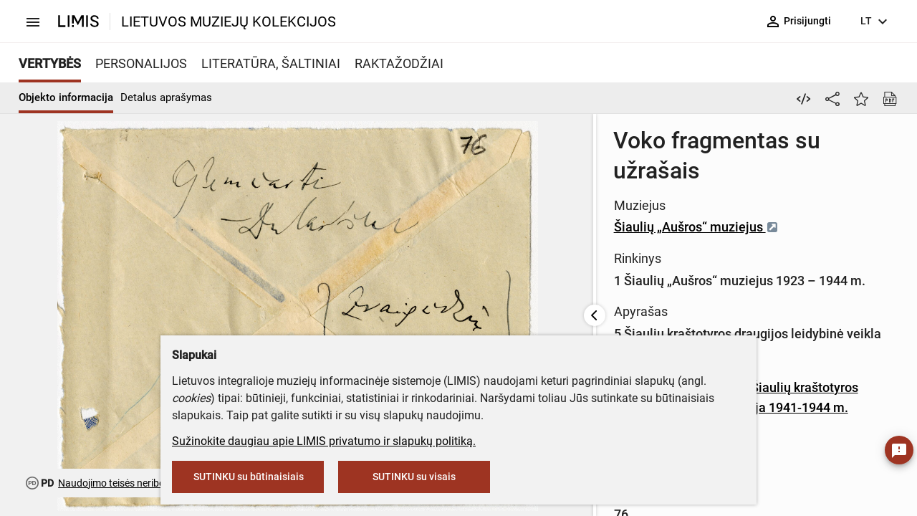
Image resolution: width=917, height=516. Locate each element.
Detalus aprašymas (166, 97)
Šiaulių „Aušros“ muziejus (439, 196)
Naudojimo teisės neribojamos (125, 483)
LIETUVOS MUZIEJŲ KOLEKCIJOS (228, 21)
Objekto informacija (66, 97)
